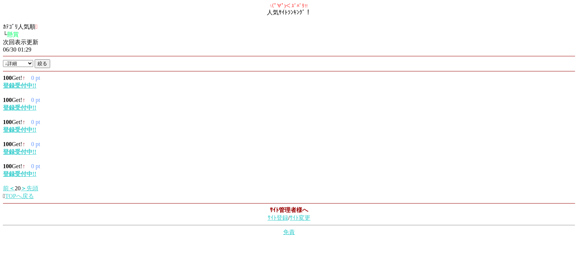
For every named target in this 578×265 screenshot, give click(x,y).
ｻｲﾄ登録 (278, 218)
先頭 (29, 188)
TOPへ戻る (19, 196)
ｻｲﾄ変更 (300, 218)
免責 (289, 232)
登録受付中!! (19, 85)
